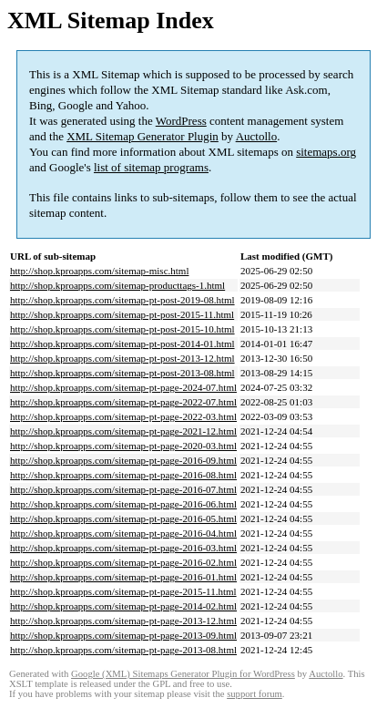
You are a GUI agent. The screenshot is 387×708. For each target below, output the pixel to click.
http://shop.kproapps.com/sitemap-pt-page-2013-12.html (123, 620)
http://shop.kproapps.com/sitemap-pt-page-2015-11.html (123, 591)
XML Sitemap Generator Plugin (142, 136)
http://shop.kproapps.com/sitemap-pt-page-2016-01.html (123, 576)
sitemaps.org (326, 152)
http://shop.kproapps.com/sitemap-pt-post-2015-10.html (122, 328)
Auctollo (257, 136)
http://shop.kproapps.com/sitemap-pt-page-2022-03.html (123, 416)
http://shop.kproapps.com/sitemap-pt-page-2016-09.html (123, 460)
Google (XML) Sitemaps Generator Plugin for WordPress (183, 674)
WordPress (181, 121)
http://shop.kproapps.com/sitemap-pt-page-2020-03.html (123, 445)
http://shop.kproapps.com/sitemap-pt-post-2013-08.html (122, 372)
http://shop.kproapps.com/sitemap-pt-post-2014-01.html (122, 343)
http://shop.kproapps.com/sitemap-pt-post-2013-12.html (122, 358)
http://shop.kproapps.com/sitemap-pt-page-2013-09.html (123, 635)
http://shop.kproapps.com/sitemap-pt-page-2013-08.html (123, 649)
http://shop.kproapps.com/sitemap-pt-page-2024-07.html (123, 387)
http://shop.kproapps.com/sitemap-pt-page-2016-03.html (123, 547)
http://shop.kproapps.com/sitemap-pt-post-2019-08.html (122, 299)
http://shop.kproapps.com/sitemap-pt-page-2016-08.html (123, 474)
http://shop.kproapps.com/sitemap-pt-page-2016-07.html (123, 489)
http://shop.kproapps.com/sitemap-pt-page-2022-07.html (123, 401)
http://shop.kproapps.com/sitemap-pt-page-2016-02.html (123, 562)
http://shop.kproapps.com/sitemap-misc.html (99, 270)
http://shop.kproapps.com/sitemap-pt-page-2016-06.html (123, 503)
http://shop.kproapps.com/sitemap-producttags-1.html (117, 285)
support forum (254, 694)
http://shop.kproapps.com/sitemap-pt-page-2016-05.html (123, 518)
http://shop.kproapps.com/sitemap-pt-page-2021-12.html (123, 431)
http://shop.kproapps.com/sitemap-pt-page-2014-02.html (123, 605)
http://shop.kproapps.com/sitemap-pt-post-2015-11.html (122, 314)
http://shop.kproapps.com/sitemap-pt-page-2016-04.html (123, 533)
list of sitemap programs (151, 167)
